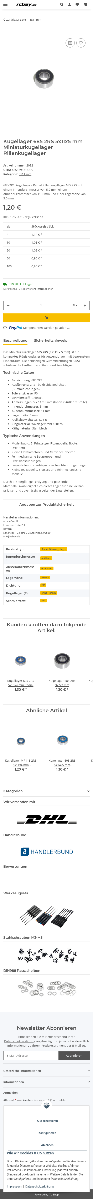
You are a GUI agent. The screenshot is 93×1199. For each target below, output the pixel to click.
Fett (43, 600)
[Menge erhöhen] (84, 305)
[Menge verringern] (8, 305)
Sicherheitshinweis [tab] (50, 341)
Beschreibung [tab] (15, 341)
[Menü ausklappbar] (5, 2)
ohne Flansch (48, 592)
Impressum (14, 1186)
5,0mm (45, 577)
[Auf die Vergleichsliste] (70, 43)
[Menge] (40, 305)
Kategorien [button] (13, 791)
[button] (63, 4)
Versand (37, 217)
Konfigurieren (47, 1133)
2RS (43, 585)
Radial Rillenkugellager (53, 549)
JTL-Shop (54, 1194)
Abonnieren (74, 1056)
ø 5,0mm (46, 558)
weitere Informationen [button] (40, 288)
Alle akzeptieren (47, 1121)
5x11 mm (25, 174)
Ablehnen (47, 1145)
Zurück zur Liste (16, 19)
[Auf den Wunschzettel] (81, 43)
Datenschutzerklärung (39, 1186)
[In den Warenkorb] (6, 32)
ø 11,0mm (46, 568)
